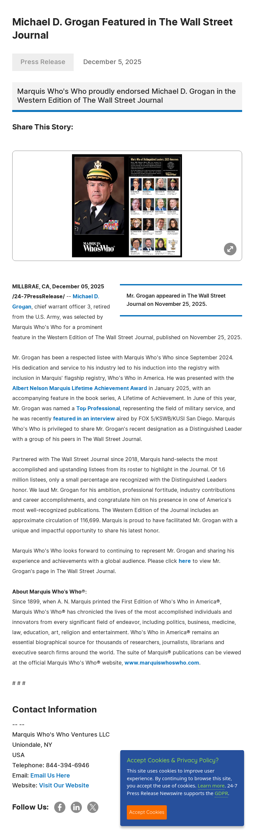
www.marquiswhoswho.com (162, 663)
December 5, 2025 (112, 62)
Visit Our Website (64, 786)
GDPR (221, 793)
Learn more (211, 785)
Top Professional (98, 408)
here (185, 561)
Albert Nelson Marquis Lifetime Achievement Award (79, 388)
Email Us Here (50, 776)
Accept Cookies (146, 812)
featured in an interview (84, 418)
